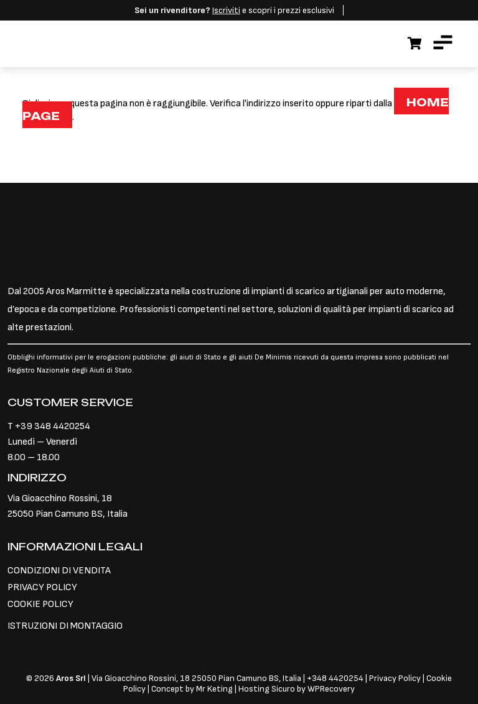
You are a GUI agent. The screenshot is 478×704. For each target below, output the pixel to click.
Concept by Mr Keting (192, 688)
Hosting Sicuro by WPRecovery (296, 688)
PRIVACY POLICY (42, 587)
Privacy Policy (396, 678)
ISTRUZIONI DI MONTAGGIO (65, 626)
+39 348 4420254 (52, 426)
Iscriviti (226, 10)
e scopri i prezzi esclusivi (234, 10)
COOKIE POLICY (40, 604)
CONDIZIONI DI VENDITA (59, 571)
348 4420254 (337, 678)
